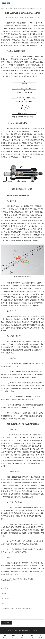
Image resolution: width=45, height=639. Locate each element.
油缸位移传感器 (17, 579)
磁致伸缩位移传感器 (30, 56)
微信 (31, 636)
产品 (13, 636)
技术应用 (9, 8)
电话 (22, 636)
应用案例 (16, 8)
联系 (40, 636)
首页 (3, 8)
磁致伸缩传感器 (17, 117)
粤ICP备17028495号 (31, 630)
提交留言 (6, 622)
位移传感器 (5, 43)
